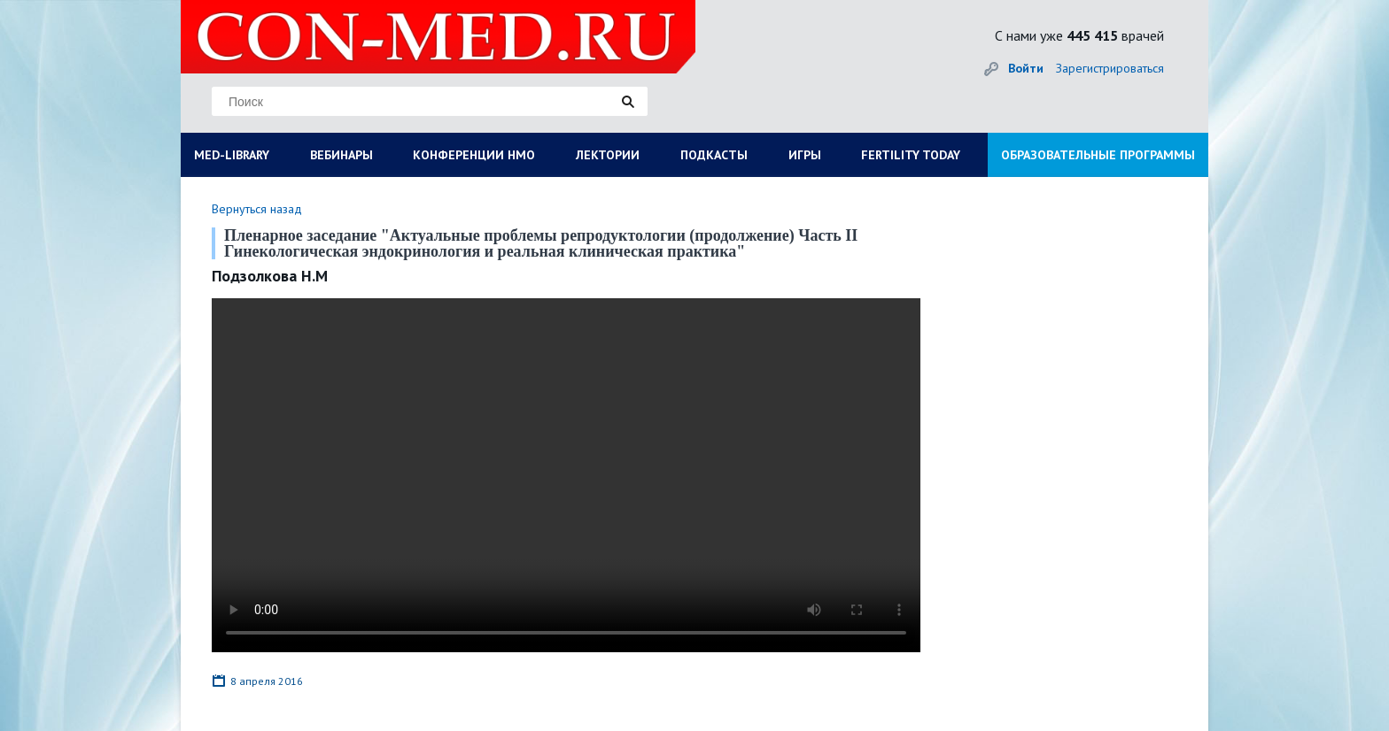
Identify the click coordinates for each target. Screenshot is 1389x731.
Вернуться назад (257, 209)
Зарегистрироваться (1110, 68)
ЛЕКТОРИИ (608, 155)
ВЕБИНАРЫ (341, 155)
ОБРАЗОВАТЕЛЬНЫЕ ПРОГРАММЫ (1098, 155)
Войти (1026, 68)
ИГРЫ (804, 155)
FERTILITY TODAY (910, 155)
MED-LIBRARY (231, 155)
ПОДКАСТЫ (714, 155)
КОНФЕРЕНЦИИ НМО (474, 155)
